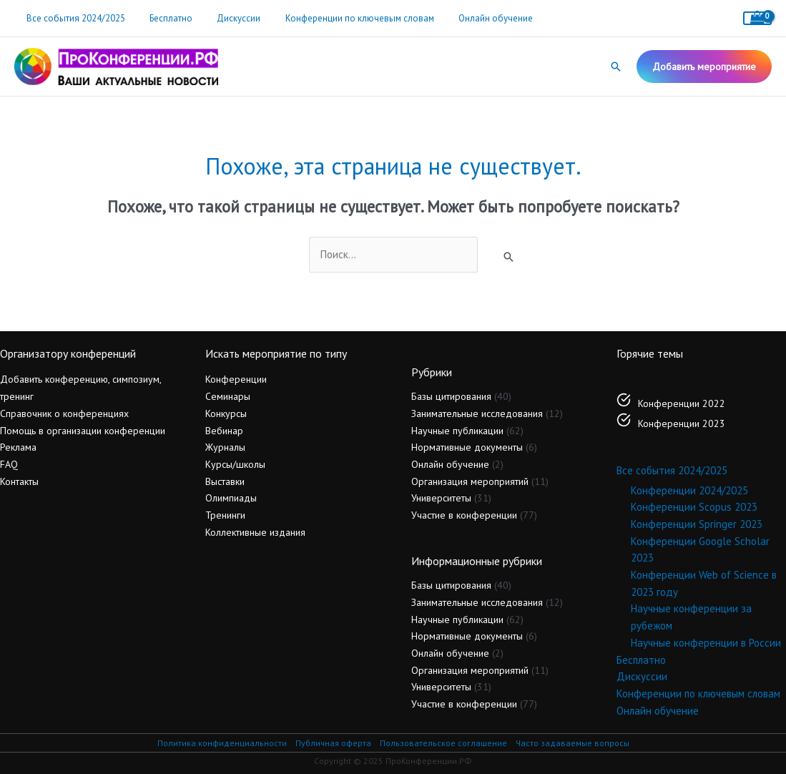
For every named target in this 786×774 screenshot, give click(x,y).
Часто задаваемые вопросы (572, 743)
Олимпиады (231, 497)
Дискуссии (224, 18)
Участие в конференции (464, 515)
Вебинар (224, 430)
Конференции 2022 (681, 403)
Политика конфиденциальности (222, 743)
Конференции (236, 379)
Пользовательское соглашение (443, 743)
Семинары (227, 396)
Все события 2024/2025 (73, 18)
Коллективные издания (255, 532)
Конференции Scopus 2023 (694, 507)
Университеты (441, 497)
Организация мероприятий (470, 481)
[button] (615, 66)
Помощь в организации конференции (82, 430)
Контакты (19, 481)
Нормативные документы (467, 447)
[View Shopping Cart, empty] (757, 18)
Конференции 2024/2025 (689, 490)
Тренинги (225, 515)
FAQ (9, 464)
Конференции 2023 (681, 423)
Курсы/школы (235, 464)
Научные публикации (457, 430)
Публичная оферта (333, 743)
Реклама (18, 447)
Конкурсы (226, 413)
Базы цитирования (451, 396)
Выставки (225, 481)
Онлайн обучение (469, 18)
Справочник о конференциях (64, 413)
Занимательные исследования (477, 413)
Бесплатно (162, 18)
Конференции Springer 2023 (696, 524)
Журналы (225, 447)
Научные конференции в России (706, 643)
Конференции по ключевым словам (339, 18)
